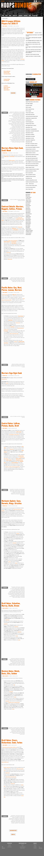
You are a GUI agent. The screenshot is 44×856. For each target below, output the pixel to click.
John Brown (13, 592)
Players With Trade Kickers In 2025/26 (32, 165)
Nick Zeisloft (23, 134)
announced (14, 542)
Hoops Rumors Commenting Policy (31, 129)
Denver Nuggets (17, 277)
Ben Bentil (9, 121)
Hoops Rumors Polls (29, 141)
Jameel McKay (18, 663)
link (14, 684)
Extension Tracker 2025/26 (30, 123)
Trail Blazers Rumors (29, 231)
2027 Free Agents (28, 110)
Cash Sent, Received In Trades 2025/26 (32, 116)
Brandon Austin (18, 728)
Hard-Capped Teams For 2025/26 (31, 125)
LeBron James (18, 431)
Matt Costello (15, 134)
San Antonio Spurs (13, 119)
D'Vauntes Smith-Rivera (17, 124)
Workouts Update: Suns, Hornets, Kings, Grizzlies (12, 502)
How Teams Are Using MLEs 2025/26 (31, 143)
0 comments (5, 112)
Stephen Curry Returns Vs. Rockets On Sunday (33, 56)
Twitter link (8, 252)
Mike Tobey (18, 134)
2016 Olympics (16, 489)
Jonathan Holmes (7, 79)
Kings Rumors (28, 208)
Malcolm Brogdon (16, 593)
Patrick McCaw (18, 595)
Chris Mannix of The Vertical (14, 434)
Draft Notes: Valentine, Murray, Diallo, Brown (11, 604)
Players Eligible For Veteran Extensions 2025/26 (33, 161)
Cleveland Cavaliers (22, 489)
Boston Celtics (13, 277)
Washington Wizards (18, 820)
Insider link (7, 772)
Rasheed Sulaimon (17, 137)
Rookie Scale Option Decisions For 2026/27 (32, 169)
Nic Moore (19, 664)
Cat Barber (6, 85)
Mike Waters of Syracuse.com (11, 776)
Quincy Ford (23, 136)
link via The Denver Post (14, 333)
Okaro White (19, 135)
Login (42, 1)
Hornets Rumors (28, 205)
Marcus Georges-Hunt (17, 133)
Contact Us (15, 15)
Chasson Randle (22, 122)
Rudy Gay (14, 294)
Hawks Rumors (28, 202)
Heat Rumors (28, 204)
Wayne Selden (23, 733)
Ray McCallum (23, 137)
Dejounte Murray (22, 661)
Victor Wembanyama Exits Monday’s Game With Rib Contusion (17, 1)
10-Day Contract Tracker (30, 112)
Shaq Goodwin (23, 595)
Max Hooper (10, 594)
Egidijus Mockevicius (18, 729)
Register (39, 1)
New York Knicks (22, 116)
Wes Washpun (23, 597)
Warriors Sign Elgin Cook (12, 372)
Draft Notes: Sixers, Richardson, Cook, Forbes (12, 741)
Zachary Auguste (22, 734)
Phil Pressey (14, 228)
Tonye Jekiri (14, 733)
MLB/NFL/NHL (34, 15)
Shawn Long (6, 88)
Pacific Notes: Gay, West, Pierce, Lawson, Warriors (12, 288)
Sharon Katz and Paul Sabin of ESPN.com (10, 747)
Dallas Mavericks (17, 816)
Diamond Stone (11, 591)
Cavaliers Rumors (28, 197)
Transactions (23, 199)
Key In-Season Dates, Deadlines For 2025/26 (32, 147)
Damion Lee (23, 278)
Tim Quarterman (22, 596)
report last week (5, 294)
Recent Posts (38, 32)
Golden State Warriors (13, 199)
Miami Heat (13, 116)
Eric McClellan (14, 730)
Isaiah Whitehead (15, 462)
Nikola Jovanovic (14, 135)
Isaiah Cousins (8, 459)
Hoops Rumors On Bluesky (30, 134)
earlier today (20, 217)
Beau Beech (23, 120)
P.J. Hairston (23, 135)
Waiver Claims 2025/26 (29, 189)
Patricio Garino (6, 72)
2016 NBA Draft (12, 489)
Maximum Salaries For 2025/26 (30, 149)
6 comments (5, 490)
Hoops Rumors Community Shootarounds (32, 130)
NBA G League (17, 116)
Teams (6, 15)
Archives (25, 15)
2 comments (5, 364)
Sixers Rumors (28, 224)
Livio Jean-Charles (7, 73)
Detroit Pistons (22, 277)
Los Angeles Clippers (22, 364)
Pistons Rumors (28, 220)
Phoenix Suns (17, 118)
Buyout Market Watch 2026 (30, 114)
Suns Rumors (28, 227)
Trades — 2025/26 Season (30, 183)
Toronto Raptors (19, 119)
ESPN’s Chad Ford (7, 767)
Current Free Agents (29, 105)
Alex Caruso (14, 120)
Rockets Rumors (28, 223)
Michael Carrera (14, 594)
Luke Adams (5, 26)
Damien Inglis (23, 124)
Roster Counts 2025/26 (29, 172)
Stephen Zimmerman (12, 596)
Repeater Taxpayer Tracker (30, 167)
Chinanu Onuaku (12, 590)
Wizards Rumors (28, 234)
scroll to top (40, 847)
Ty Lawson (6, 330)
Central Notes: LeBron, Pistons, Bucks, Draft (11, 424)
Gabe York (23, 591)
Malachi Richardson (11, 593)
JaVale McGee (15, 229)
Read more (13, 93)
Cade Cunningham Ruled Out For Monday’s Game (34, 40)
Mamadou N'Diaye (11, 133)
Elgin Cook (6, 156)
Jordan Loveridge (18, 592)
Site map (9, 844)
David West (10, 320)
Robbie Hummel (7, 241)
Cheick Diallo (23, 589)
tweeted (17, 533)
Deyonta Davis (21, 455)
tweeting (15, 341)
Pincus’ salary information (12, 240)
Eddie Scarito (5, 608)
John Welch (23, 731)
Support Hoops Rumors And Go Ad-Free (32, 101)
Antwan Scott (13, 728)
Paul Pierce (13, 326)
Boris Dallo (23, 820)
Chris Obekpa (10, 123)
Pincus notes (10, 259)
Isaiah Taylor (23, 730)
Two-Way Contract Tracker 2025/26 (31, 185)
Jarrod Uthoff (19, 731)
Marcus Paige (23, 133)
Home (3, 15)
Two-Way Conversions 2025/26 (30, 187)
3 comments (5, 200)
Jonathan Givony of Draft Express (14, 702)
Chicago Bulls (12, 816)
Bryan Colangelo (18, 821)
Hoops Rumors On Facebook (30, 136)
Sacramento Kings (22, 118)
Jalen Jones (18, 279)
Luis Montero (23, 132)
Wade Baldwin (18, 733)
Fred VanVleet (23, 662)
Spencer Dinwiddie (22, 139)
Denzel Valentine (18, 590)
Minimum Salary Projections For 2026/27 (32, 154)
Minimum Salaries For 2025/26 (30, 152)
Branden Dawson (18, 121)
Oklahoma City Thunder (16, 117)
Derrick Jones (23, 728)
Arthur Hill (5, 152)
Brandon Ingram (13, 821)
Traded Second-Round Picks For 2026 (31, 181)
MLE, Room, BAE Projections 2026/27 (32, 158)
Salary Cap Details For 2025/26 (30, 174)
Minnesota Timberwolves (13, 660)
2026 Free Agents (28, 107)
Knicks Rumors (28, 209)
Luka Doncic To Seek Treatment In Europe (32, 54)
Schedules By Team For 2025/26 (31, 176)
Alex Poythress (19, 120)
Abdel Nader (10, 120)
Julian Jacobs (18, 130)
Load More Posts (13, 830)
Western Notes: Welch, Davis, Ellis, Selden (11, 672)
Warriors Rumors (28, 233)
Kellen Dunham (17, 131)
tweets (9, 561)
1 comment (4, 659)
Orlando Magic (23, 117)
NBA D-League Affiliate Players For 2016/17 (11, 22)
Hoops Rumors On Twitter (30, 138)
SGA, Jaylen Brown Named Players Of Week (33, 42)
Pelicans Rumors (28, 219)
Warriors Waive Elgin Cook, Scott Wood (12, 149)
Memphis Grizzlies (22, 115)
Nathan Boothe (13, 595)
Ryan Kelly (19, 138)
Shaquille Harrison (12, 139)
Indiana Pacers (11, 115)
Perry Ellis (19, 136)
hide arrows (3, 847)
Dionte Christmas (7, 87)
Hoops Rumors (4, 2)
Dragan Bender (16, 591)
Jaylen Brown (23, 663)
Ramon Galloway (12, 137)
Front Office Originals (29, 103)
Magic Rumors (28, 212)
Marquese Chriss (22, 593)
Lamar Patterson (12, 132)
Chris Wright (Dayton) (16, 123)
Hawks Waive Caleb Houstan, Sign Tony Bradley (33, 49)
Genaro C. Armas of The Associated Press (13, 466)
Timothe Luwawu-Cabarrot (16, 597)
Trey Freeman (23, 281)
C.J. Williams (23, 121)
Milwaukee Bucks (17, 490)
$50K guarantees (12, 160)
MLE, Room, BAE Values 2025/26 (31, 156)
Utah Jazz (23, 119)
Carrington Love (12, 661)
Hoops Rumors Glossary (29, 132)
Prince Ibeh (23, 664)
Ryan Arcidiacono (7, 71)
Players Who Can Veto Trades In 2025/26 (32, 163)
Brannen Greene (18, 589)
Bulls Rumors (28, 195)
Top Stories (30, 32)
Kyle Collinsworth (22, 131)
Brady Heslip (13, 121)
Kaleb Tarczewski (11, 131)
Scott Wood (23, 138)
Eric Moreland (6, 80)
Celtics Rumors (28, 198)
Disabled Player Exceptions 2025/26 (31, 118)
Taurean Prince (17, 596)
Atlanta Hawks (18, 815)
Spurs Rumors (28, 226)
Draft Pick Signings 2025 (29, 121)
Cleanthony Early (22, 123)
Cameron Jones (14, 122)
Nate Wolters (14, 243)
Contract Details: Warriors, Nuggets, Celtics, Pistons (13, 207)
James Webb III (7, 89)
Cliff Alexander (11, 124)
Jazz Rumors (28, 206)
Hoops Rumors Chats (29, 127)
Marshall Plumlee (15, 664)
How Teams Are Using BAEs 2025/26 (31, 145)
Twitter (35, 845)
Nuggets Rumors (28, 216)
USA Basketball (22, 490)
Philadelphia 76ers (12, 118)
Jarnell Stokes (13, 241)
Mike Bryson (19, 594)
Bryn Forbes (23, 821)
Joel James (10, 592)
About (10, 15)
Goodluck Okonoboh (13, 663)
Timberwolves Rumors (29, 230)
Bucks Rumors (28, 194)
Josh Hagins (23, 592)
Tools (30, 15)
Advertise (20, 15)
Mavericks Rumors (29, 213)
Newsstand (18, 199)
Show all (13, 834)
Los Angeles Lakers (16, 115)
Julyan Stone (23, 130)
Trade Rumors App (29, 178)
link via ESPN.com (5, 762)
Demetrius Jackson (19, 459)
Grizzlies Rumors (28, 201)
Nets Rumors (28, 215)
